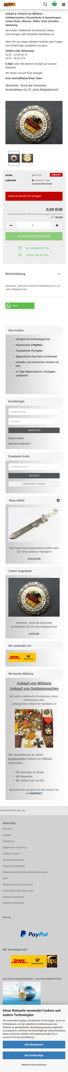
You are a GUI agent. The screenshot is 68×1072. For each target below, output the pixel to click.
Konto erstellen (16, 438)
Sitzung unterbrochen (13, 897)
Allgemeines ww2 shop (14, 847)
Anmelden (34, 430)
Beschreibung (15, 274)
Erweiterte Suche (34, 484)
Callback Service (11, 853)
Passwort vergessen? (19, 443)
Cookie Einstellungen (13, 902)
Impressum (9, 841)
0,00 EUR (34, 633)
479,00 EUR (34, 558)
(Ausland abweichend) (42, 184)
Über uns (7, 828)
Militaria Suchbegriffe (14, 866)
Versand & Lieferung (13, 859)
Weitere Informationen (34, 1064)
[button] (10, 225)
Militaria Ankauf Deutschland (17, 884)
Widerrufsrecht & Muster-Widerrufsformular (25, 872)
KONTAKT (36, 793)
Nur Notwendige (34, 1055)
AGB (5, 878)
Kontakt (7, 835)
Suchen (34, 475)
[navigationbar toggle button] (63, 4)
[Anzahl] (34, 225)
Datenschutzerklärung (22, 1037)
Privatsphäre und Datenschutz (18, 890)
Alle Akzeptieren (34, 1044)
